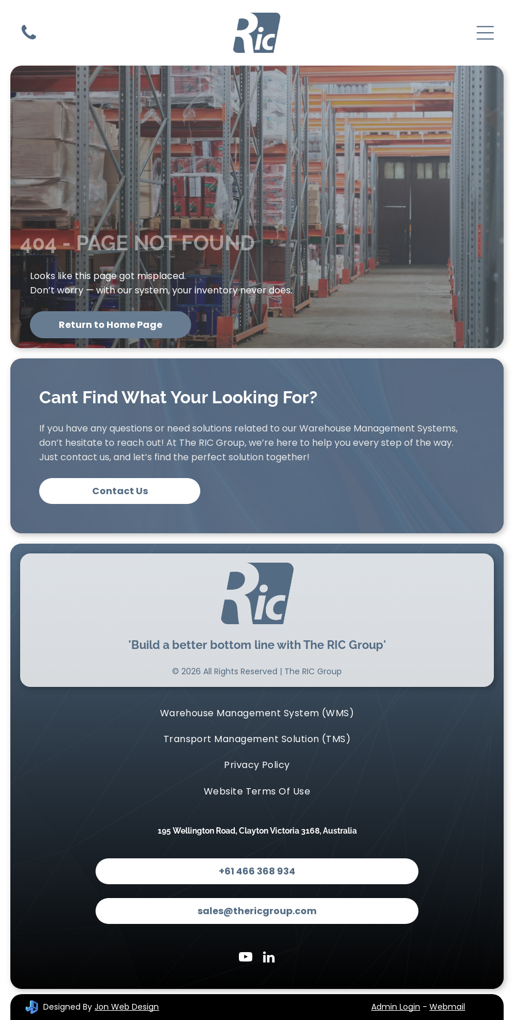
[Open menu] (485, 32)
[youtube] (245, 958)
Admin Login (395, 1007)
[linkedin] (268, 958)
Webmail (447, 1007)
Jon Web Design (126, 1007)
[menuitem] (257, 712)
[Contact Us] (29, 38)
